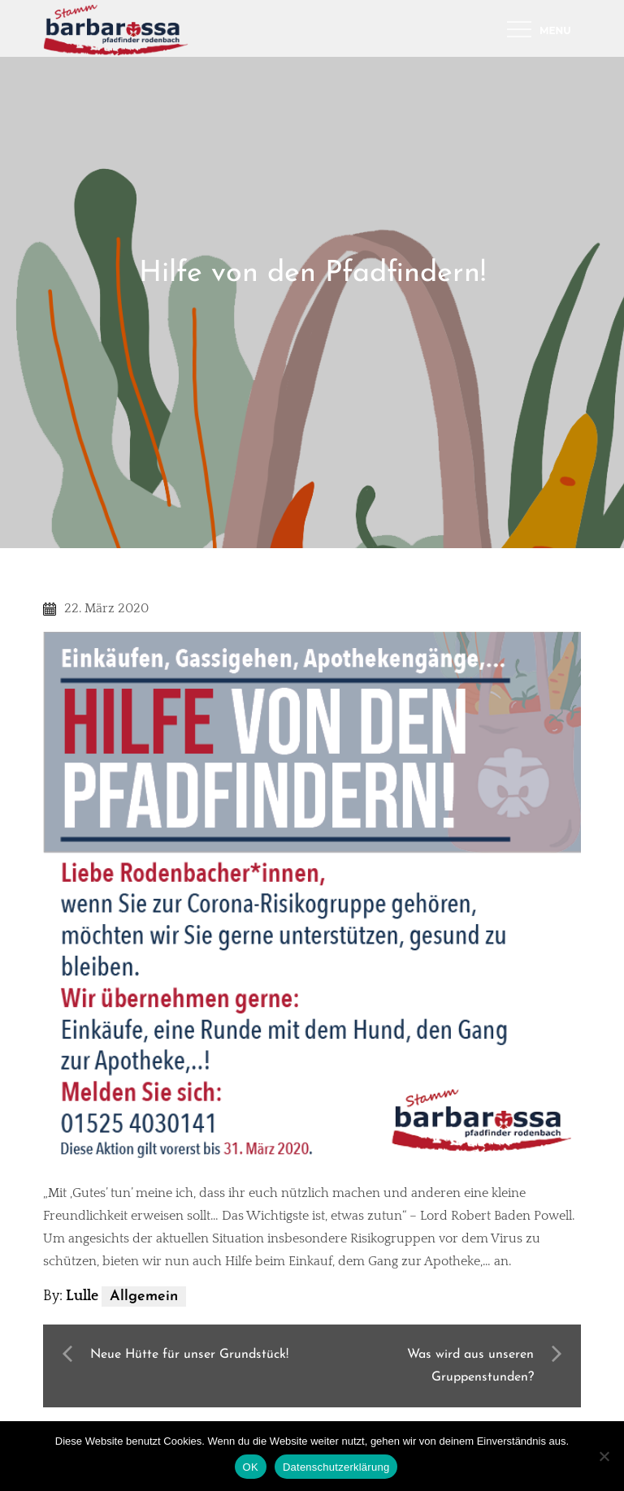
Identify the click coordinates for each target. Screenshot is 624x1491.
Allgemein (144, 1296)
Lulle (82, 1296)
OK (250, 1467)
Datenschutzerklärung (336, 1467)
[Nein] (604, 1456)
